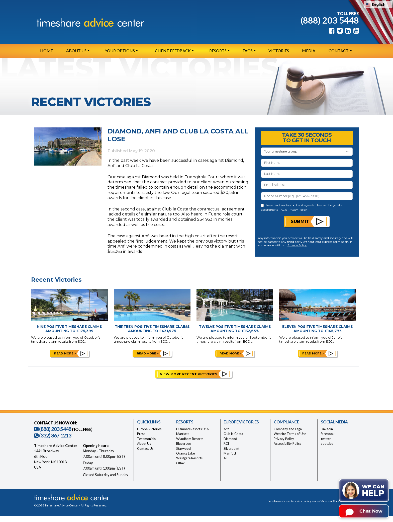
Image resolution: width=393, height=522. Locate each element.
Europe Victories (149, 429)
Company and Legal (288, 429)
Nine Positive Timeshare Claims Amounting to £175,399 (69, 329)
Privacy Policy (297, 209)
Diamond (230, 439)
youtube (327, 443)
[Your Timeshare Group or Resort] (307, 151)
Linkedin (327, 429)
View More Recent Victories (188, 374)
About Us (144, 443)
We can (373, 491)
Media (308, 50)
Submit (300, 221)
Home (46, 50)
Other (180, 463)
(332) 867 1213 (52, 435)
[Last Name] (307, 174)
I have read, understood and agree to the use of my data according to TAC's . (301, 207)
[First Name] (307, 163)
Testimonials (146, 439)
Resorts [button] (218, 50)
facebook (328, 434)
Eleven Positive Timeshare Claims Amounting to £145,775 (317, 329)
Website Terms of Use (290, 434)
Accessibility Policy (287, 443)
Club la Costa (233, 434)
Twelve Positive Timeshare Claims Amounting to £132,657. (235, 329)
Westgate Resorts (189, 458)
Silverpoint (231, 448)
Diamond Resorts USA (192, 429)
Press (141, 434)
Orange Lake (185, 453)
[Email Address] (307, 185)
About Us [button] (76, 50)
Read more (65, 353)
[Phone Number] (307, 196)
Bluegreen (183, 443)
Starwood (183, 448)
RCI (226, 443)
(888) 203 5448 (330, 20)
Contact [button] (339, 50)
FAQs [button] (248, 50)
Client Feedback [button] (173, 50)
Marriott (182, 434)
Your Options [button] (120, 50)
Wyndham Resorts (189, 439)
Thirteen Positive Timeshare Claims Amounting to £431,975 (152, 329)
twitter (326, 439)
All (225, 458)
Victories (278, 50)
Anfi (226, 429)
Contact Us (145, 448)
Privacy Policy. (297, 245)
